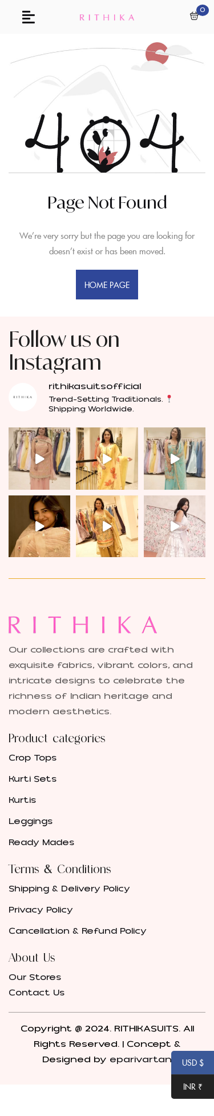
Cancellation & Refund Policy (78, 931)
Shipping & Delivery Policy (69, 889)
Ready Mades (41, 843)
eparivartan (141, 1059)
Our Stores (35, 977)
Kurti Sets (32, 779)
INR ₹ (187, 1087)
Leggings (31, 821)
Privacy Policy (41, 910)
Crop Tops (32, 758)
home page (107, 284)
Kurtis (22, 800)
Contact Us (36, 993)
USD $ (187, 1063)
